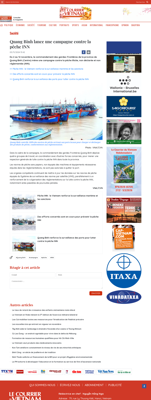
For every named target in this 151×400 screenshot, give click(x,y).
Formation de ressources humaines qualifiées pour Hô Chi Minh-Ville (43, 338)
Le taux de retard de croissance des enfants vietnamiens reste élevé (43, 310)
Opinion (125, 25)
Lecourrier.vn (75, 13)
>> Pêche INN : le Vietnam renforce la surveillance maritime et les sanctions (46, 68)
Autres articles (21, 305)
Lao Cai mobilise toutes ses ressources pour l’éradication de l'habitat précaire (48, 319)
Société (30, 25)
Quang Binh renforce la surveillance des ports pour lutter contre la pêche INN (66, 239)
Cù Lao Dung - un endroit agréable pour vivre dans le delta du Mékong (44, 333)
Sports (75, 25)
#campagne (33, 257)
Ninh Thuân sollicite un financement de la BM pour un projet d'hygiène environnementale (52, 357)
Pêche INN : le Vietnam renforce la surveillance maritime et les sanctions (67, 197)
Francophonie (112, 25)
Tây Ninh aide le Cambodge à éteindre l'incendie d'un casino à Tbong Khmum (46, 329)
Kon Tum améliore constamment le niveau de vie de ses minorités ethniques (46, 347)
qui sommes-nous (42, 385)
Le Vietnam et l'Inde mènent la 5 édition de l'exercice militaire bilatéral (44, 315)
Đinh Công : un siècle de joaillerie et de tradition (34, 352)
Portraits (64, 25)
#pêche (44, 257)
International (96, 25)
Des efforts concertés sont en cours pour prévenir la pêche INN (68, 218)
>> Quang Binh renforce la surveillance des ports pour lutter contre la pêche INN (49, 79)
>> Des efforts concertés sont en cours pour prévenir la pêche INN (42, 74)
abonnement (94, 385)
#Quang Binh (20, 257)
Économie (20, 25)
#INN (52, 257)
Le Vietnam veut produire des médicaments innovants (36, 343)
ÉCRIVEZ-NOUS (70, 385)
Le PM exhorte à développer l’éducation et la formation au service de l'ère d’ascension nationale (56, 362)
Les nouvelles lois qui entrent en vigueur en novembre (36, 324)
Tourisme (41, 25)
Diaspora (135, 25)
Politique (8, 25)
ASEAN (84, 25)
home (1, 25)
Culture (53, 25)
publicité (115, 385)
